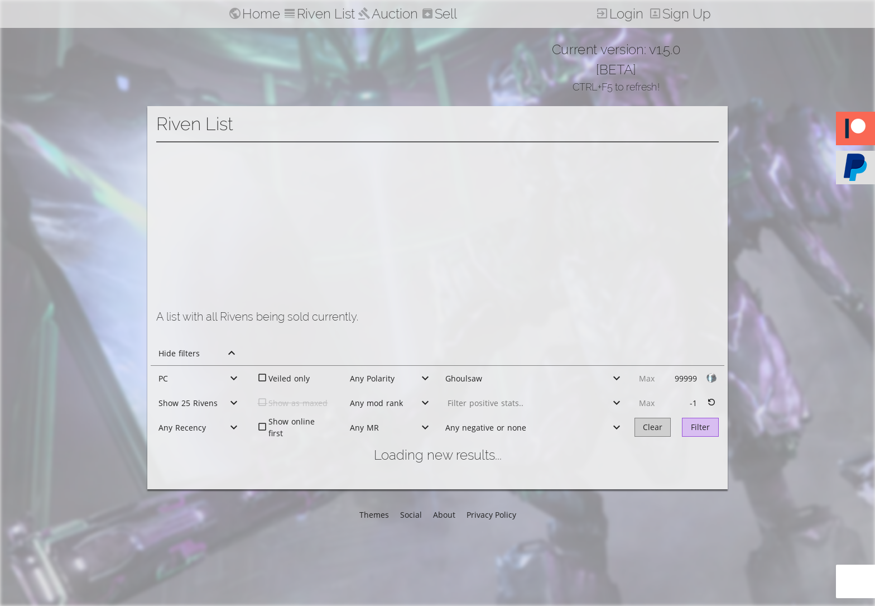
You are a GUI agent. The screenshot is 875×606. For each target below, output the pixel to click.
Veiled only (289, 378)
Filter (700, 427)
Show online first (291, 427)
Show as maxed (298, 403)
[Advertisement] (437, 226)
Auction (395, 14)
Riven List (326, 14)
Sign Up (686, 14)
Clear (652, 427)
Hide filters (179, 353)
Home (261, 14)
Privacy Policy (491, 514)
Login (626, 14)
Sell (446, 14)
